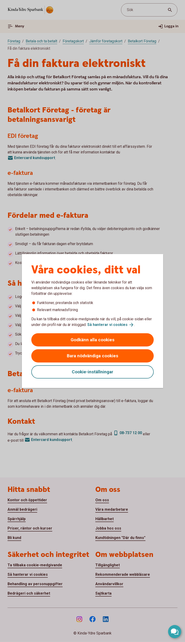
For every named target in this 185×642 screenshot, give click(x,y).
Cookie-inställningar (92, 371)
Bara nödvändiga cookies (92, 355)
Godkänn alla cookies (92, 339)
